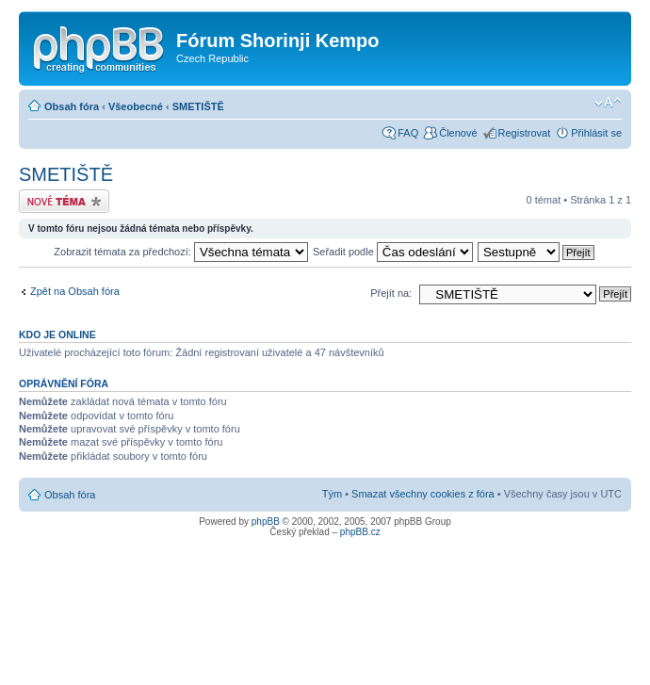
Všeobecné (135, 106)
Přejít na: (391, 293)
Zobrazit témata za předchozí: (181, 251)
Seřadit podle (393, 251)
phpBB (266, 521)
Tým (332, 493)
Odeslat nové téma (64, 201)
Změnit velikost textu (608, 102)
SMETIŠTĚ (198, 106)
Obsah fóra (71, 106)
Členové (458, 133)
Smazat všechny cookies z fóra (423, 493)
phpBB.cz (360, 532)
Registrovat (524, 133)
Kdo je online (57, 334)
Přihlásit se (596, 133)
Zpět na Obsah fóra (75, 291)
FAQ (408, 133)
